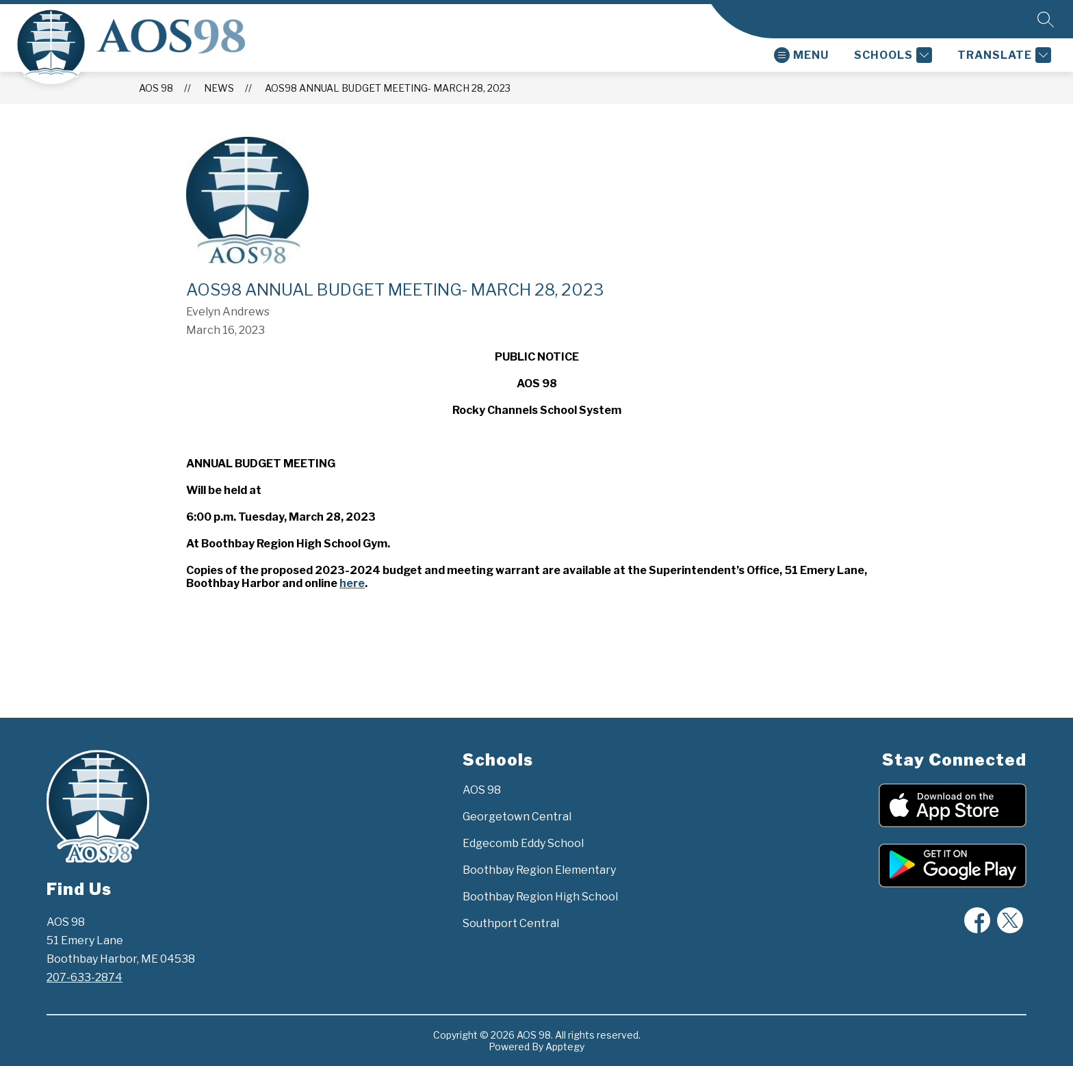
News (219, 88)
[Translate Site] (1002, 55)
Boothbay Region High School (540, 896)
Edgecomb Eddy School (523, 843)
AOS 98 (156, 88)
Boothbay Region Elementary (539, 869)
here (352, 583)
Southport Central (511, 923)
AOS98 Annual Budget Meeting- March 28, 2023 (387, 88)
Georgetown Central (517, 816)
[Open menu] (801, 55)
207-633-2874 (84, 977)
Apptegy (564, 1046)
